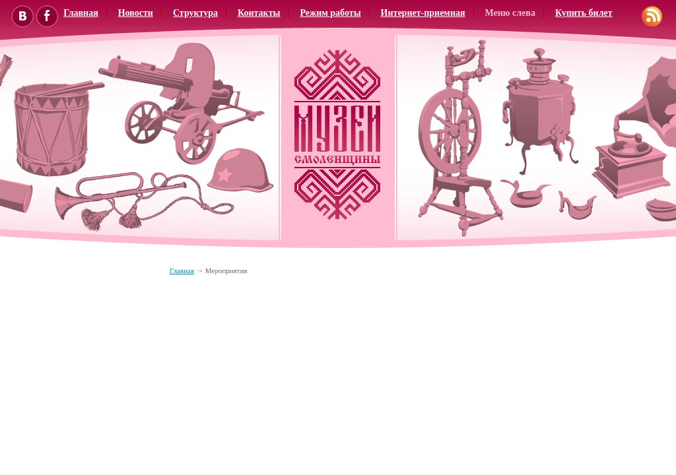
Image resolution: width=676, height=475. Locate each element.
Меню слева (510, 13)
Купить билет (584, 13)
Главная (182, 270)
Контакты (259, 13)
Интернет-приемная (423, 13)
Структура (195, 13)
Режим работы (330, 13)
